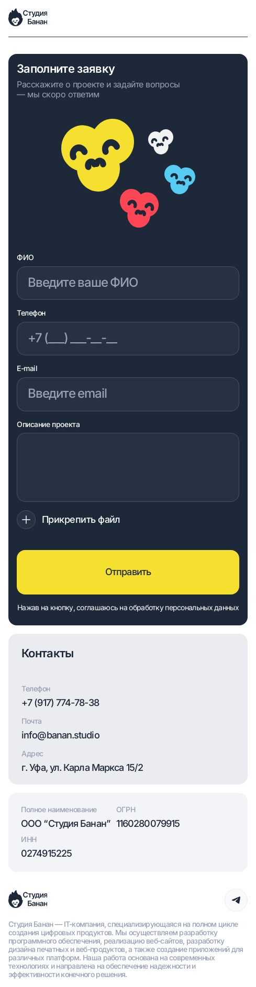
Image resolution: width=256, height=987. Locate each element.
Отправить (128, 571)
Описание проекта (48, 424)
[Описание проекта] (128, 467)
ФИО (25, 257)
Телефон (31, 312)
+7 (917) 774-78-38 (60, 703)
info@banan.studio (60, 735)
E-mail (27, 368)
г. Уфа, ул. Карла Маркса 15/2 (82, 767)
